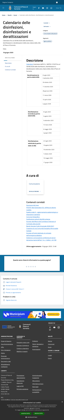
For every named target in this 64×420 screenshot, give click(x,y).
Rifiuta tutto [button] (39, 413)
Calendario (29, 64)
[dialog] (32, 410)
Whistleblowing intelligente (5, 365)
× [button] (62, 402)
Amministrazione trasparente (37, 376)
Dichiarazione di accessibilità (36, 391)
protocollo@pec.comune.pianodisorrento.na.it (14, 400)
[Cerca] (61, 8)
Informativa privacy (37, 384)
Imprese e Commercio (23, 345)
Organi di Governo (6, 341)
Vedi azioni (47, 27)
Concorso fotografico (33, 217)
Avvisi (15, 15)
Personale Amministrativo (5, 357)
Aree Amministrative (7, 344)
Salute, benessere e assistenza (37, 345)
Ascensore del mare (32, 205)
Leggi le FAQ (20, 386)
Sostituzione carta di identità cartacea (38, 219)
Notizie (50, 341)
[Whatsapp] (50, 8)
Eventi (50, 358)
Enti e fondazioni (5, 350)
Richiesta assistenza (22, 389)
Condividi (47, 23)
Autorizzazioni (36, 349)
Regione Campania (7, 2)
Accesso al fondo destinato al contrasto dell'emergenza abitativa (38, 234)
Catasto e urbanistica (23, 348)
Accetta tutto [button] (25, 413)
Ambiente (35, 341)
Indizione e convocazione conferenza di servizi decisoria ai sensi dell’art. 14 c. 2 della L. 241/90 (41, 239)
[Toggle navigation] (3, 8)
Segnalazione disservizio (20, 382)
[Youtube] (42, 8)
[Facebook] (38, 8)
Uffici (2, 347)
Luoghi (50, 355)
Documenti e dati (6, 361)
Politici (3, 353)
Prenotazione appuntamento (21, 376)
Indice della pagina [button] (10, 58)
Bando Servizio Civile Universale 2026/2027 (40, 226)
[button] (32, 417)
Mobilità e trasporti (22, 351)
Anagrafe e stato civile (23, 342)
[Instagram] (46, 8)
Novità (10, 15)
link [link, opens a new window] (48, 410)
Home (3, 15)
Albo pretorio (36, 381)
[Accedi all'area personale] (57, 2)
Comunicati (51, 344)
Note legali (35, 387)
